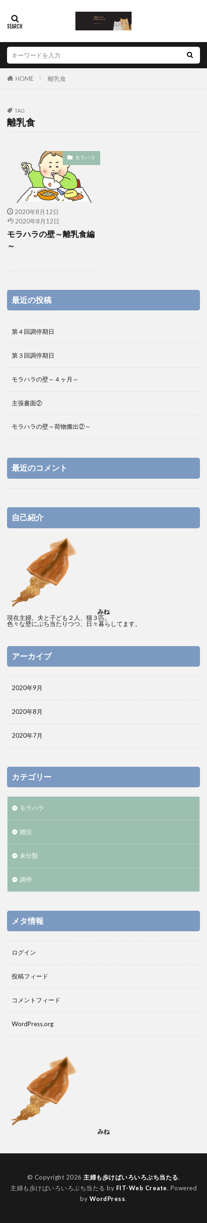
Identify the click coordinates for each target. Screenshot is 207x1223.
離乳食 (57, 78)
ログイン (24, 952)
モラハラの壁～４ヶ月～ (45, 379)
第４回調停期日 (33, 331)
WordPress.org (32, 1024)
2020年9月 (27, 687)
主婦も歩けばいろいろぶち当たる (130, 1177)
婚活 (26, 831)
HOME (24, 78)
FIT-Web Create (141, 1188)
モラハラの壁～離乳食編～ (51, 240)
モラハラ (85, 157)
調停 (26, 879)
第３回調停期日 (33, 355)
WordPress (107, 1198)
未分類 (29, 855)
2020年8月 (27, 711)
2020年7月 (27, 735)
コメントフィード (36, 1000)
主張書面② (27, 403)
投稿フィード (30, 976)
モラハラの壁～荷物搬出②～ (51, 426)
